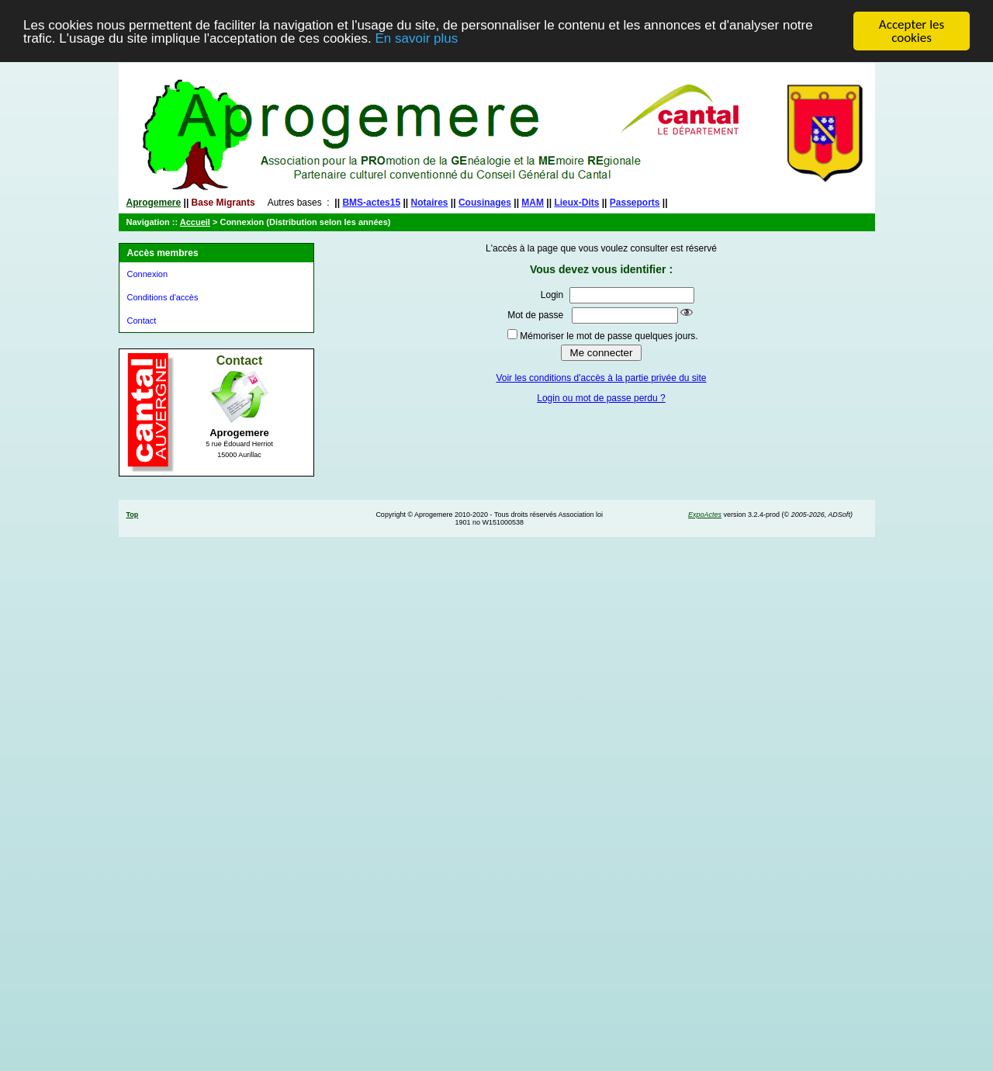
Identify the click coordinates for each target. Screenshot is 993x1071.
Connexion (147, 274)
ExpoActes (704, 514)
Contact (142, 320)
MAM (532, 202)
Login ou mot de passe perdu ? (601, 398)
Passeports (635, 202)
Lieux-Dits (576, 202)
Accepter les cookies (911, 31)
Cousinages (484, 202)
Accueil (195, 222)
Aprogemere (154, 202)
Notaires (429, 202)
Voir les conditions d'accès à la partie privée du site (601, 378)
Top (132, 514)
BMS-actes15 (371, 202)
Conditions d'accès (163, 297)
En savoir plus (416, 38)
